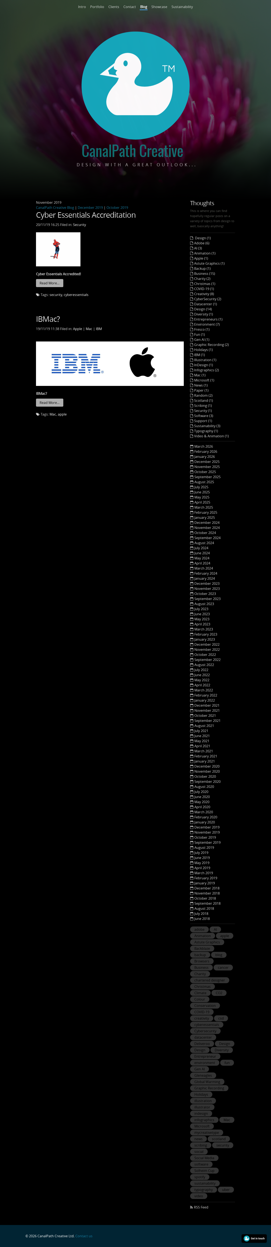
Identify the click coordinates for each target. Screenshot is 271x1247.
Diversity (222, 1050)
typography (203, 1189)
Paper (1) (201, 390)
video (198, 1196)
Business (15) (204, 273)
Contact (129, 6)
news (198, 1139)
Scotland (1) (203, 400)
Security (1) (203, 410)
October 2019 (117, 207)
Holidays (201, 1094)
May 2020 (201, 802)
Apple (77, 328)
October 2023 (205, 593)
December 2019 (90, 207)
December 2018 (207, 888)
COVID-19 (201, 1012)
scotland (219, 1139)
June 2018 (202, 918)
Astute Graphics (207, 942)
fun (227, 1062)
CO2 (219, 993)
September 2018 (207, 903)
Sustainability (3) (207, 426)
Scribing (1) (203, 405)
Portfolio (97, 6)
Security (79, 224)
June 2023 (202, 614)
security (56, 294)
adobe (199, 929)
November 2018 (207, 893)
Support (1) (203, 420)
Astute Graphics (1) (209, 263)
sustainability (205, 1183)
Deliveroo (202, 1043)
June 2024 (202, 553)
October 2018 (205, 898)
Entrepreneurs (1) (208, 319)
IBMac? (48, 319)
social (198, 1151)
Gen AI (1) (201, 339)
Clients (113, 6)
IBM (99, 328)
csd (221, 1018)
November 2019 (207, 832)
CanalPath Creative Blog (55, 207)
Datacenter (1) (205, 304)
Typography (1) (206, 431)
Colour (199, 999)
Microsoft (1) (204, 380)
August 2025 (204, 482)
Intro (82, 6)
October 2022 (205, 654)
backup (200, 954)
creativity (201, 1018)
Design (224, 1043)
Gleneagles (203, 1075)
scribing (200, 1145)
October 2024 (205, 532)
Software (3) (203, 415)
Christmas (202, 986)
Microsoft (202, 1126)
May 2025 (201, 497)
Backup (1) (202, 268)
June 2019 (202, 857)
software (201, 1164)
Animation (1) (205, 253)
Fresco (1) (202, 329)
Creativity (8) (204, 294)
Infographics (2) (206, 370)
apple (62, 414)
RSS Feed (201, 1207)
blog (218, 954)
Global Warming (207, 1081)
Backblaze (202, 948)
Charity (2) (202, 278)
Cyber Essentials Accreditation (86, 215)
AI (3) (198, 248)
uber (226, 1189)
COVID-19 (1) (204, 288)
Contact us (84, 1236)
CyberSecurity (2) (207, 299)
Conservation (205, 1005)
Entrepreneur (205, 1056)
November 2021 (207, 710)
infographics (204, 1120)
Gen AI (199, 1069)
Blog (143, 6)
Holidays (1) (203, 349)
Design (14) (203, 309)
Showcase (159, 6)
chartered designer (209, 980)
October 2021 (205, 715)
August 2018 (204, 908)
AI (215, 929)
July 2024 (201, 548)
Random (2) (203, 395)
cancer (223, 967)
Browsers (201, 961)
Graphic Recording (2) (211, 344)
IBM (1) (199, 354)
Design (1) (202, 238)
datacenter (203, 1037)
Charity (200, 974)
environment (204, 1062)
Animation (202, 935)
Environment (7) (207, 324)
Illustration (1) (205, 360)
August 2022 (204, 664)
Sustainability (182, 6)
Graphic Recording (209, 1088)
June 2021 (202, 736)
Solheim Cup (204, 1170)
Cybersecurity (205, 1031)
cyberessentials (76, 294)
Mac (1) (200, 375)
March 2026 (203, 446)
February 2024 (205, 573)
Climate (200, 993)
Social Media (204, 1158)
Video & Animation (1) (211, 436)
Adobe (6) (201, 243)
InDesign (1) (203, 365)
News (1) (201, 385)
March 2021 (203, 751)
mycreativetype (206, 1132)
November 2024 (207, 527)
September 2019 (207, 842)
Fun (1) (199, 334)
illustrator (202, 1107)
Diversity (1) (203, 314)
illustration (203, 1100)
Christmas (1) (204, 283)
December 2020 (207, 766)
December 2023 (207, 583)
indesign (201, 1113)
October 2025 (205, 471)
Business (201, 967)
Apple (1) (201, 258)
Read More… (50, 283)
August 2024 (204, 543)
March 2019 (203, 873)
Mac (89, 328)
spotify (199, 1177)
